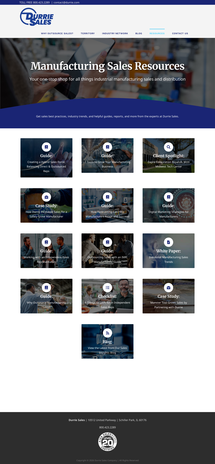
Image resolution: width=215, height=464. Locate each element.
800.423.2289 (41, 2)
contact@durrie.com (66, 2)
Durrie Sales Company (106, 460)
